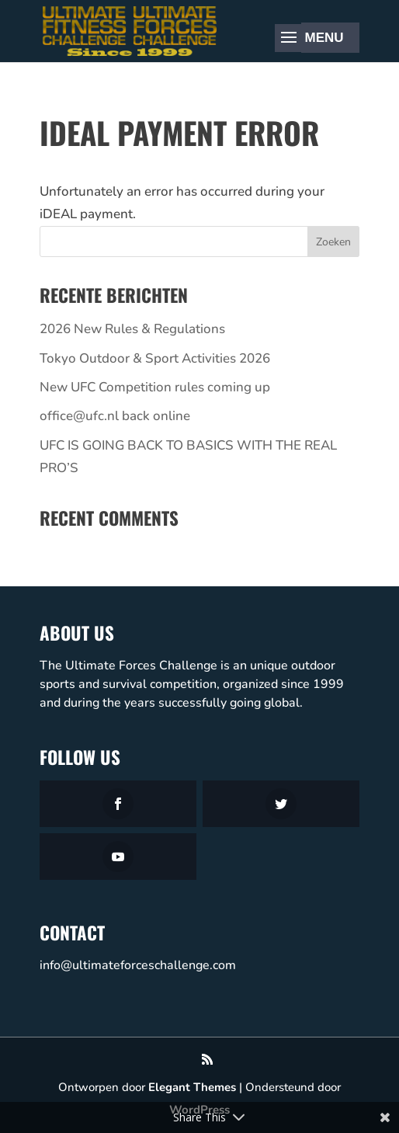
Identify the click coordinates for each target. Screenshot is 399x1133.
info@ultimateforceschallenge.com (138, 965)
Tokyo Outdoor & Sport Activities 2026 (155, 358)
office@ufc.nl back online (115, 416)
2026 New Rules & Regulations (132, 329)
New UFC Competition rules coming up (155, 387)
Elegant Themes (192, 1087)
